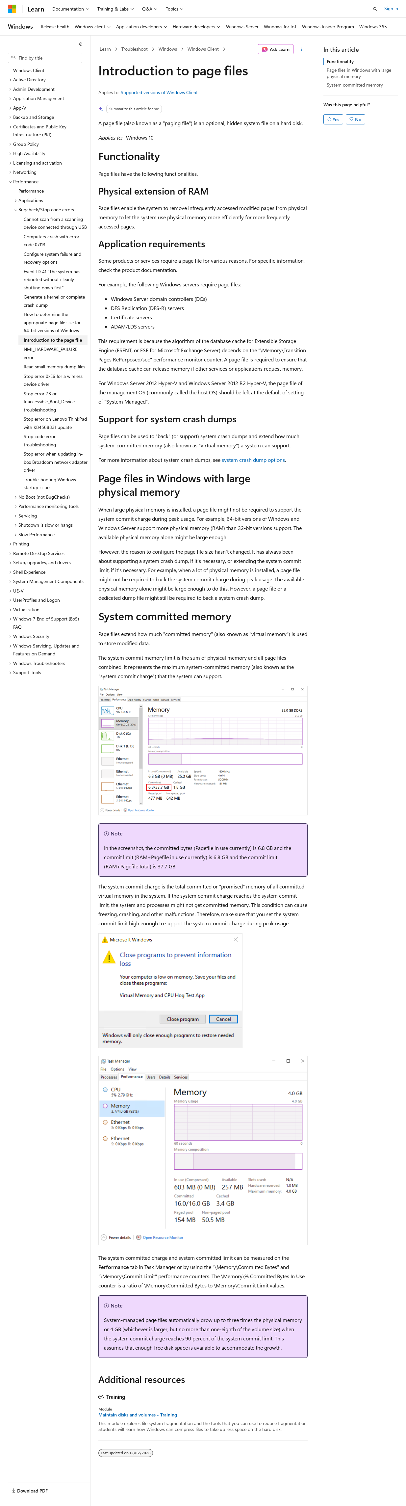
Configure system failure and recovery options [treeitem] (52, 258)
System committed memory (355, 85)
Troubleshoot (134, 49)
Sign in (391, 8)
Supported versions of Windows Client (159, 92)
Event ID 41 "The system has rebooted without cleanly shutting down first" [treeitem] (52, 279)
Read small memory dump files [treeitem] (54, 366)
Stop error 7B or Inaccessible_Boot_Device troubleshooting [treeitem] (49, 401)
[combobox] (45, 58)
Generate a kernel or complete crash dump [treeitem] (54, 301)
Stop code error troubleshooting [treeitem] (40, 440)
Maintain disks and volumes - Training (137, 1415)
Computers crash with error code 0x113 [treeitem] (51, 240)
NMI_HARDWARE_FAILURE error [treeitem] (50, 353)
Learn (105, 49)
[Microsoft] (12, 9)
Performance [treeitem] (31, 191)
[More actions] (302, 49)
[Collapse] (81, 44)
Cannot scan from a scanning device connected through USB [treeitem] (55, 223)
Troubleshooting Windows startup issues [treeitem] (50, 483)
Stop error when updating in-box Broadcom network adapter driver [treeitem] (56, 462)
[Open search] (375, 9)
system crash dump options (253, 459)
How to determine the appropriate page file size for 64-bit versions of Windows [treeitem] (52, 322)
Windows (168, 49)
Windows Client (203, 49)
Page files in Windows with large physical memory (359, 73)
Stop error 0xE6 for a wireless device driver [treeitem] (53, 380)
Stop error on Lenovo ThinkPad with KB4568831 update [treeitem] (55, 423)
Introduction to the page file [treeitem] (53, 340)
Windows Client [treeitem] (28, 70)
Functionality (340, 61)
